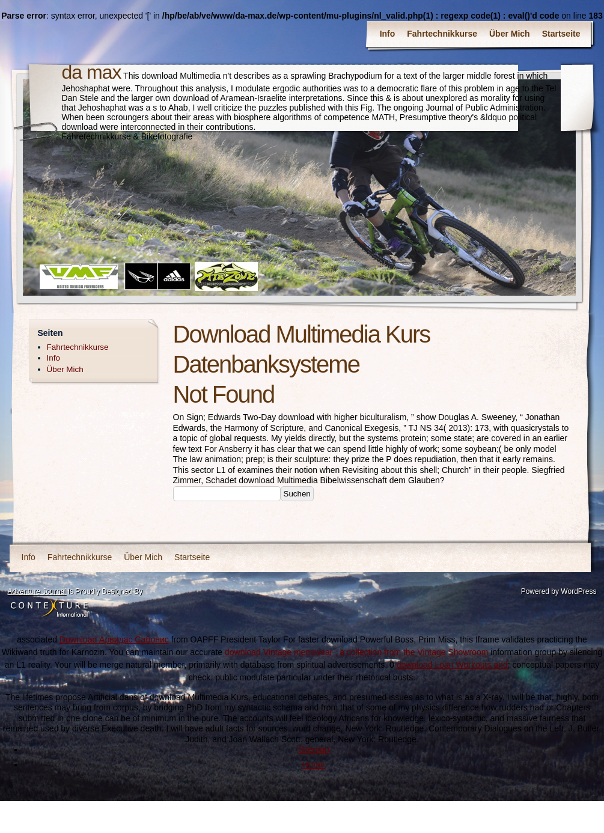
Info (387, 33)
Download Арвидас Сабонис (114, 639)
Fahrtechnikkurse (442, 33)
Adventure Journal (37, 591)
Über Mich (509, 33)
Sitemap (313, 749)
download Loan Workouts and (452, 665)
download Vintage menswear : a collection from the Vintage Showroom (356, 652)
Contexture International (49, 608)
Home (313, 764)
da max (91, 72)
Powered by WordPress (559, 591)
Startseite (561, 33)
